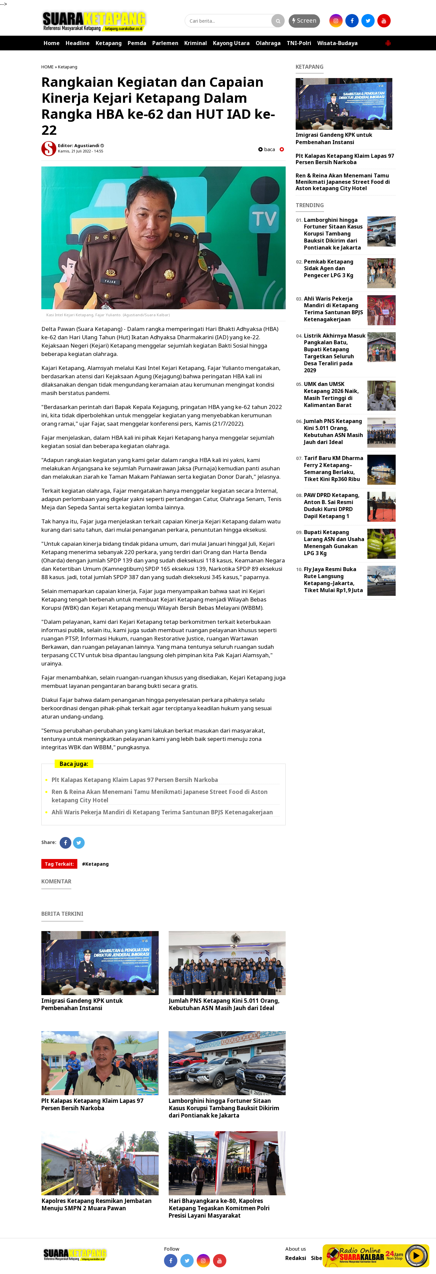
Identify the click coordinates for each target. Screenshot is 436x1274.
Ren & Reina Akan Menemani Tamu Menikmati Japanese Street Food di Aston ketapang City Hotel (343, 182)
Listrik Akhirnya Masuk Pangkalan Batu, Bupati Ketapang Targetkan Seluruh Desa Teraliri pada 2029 (335, 353)
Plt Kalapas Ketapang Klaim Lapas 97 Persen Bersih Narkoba (135, 780)
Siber (318, 1258)
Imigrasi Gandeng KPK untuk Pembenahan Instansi (82, 1004)
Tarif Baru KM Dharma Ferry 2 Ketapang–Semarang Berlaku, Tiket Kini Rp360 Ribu (333, 468)
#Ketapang (95, 864)
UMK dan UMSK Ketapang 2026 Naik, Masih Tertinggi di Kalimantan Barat (331, 394)
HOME (47, 67)
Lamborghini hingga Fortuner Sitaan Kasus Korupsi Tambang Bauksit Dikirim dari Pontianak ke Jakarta (224, 1108)
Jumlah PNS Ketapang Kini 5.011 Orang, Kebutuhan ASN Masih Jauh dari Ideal (224, 1004)
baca (266, 149)
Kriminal (195, 43)
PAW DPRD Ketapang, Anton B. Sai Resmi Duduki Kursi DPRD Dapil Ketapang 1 (332, 505)
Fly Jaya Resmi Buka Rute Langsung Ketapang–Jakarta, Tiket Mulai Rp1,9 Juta (333, 579)
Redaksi (295, 1258)
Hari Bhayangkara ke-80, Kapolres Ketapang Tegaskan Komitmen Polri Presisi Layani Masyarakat (219, 1208)
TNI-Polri (299, 43)
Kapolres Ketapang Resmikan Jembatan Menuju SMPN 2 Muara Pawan (96, 1204)
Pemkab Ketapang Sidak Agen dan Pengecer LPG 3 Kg (328, 268)
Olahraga (268, 43)
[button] (388, 40)
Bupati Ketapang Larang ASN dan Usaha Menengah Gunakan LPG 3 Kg (334, 542)
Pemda (137, 43)
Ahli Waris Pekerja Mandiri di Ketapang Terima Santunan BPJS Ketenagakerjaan (162, 812)
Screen (304, 20)
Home (52, 43)
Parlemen (165, 43)
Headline (78, 43)
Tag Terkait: (59, 864)
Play (416, 1255)
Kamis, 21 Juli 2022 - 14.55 (80, 150)
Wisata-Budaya (337, 43)
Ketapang (109, 43)
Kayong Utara (231, 43)
